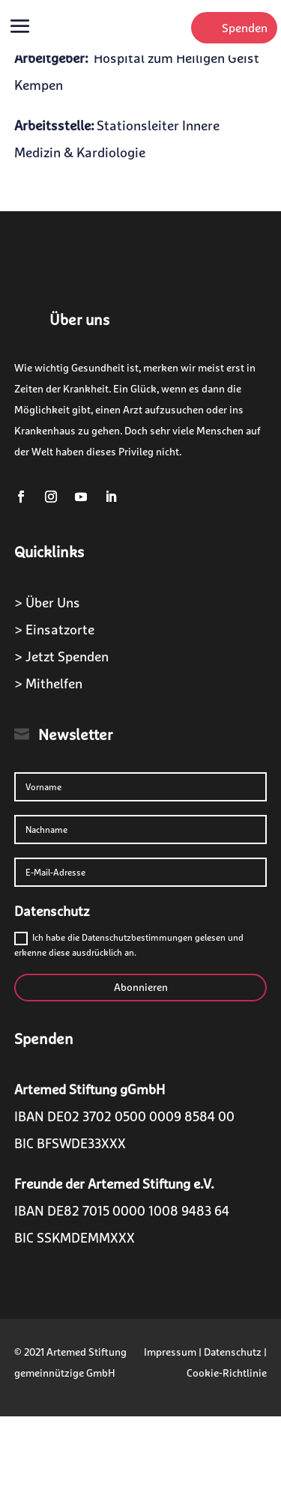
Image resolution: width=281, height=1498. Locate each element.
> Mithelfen (48, 683)
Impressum (170, 1352)
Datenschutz (233, 1352)
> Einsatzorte (54, 629)
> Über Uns (47, 602)
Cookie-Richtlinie (227, 1373)
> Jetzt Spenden (61, 656)
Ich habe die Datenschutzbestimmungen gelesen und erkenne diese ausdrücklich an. (129, 945)
